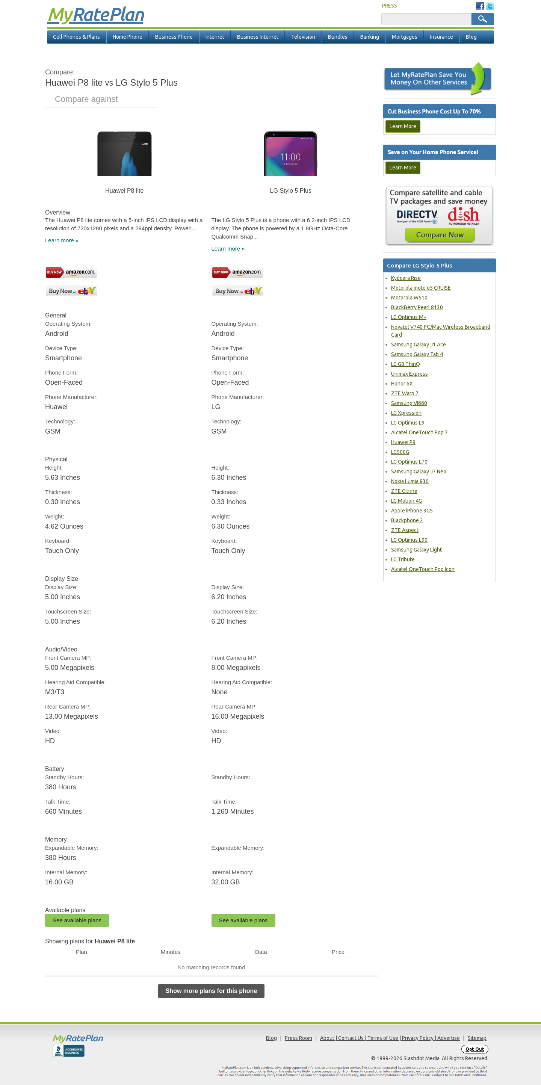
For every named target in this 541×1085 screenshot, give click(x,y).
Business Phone (174, 37)
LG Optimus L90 (409, 540)
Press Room (298, 1038)
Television (303, 37)
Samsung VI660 (409, 403)
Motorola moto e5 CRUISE (421, 288)
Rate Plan (95, 13)
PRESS (389, 6)
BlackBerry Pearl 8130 (417, 307)
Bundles (338, 37)
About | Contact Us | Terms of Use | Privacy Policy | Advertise (390, 1038)
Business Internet (257, 37)
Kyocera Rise (406, 278)
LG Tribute (403, 559)
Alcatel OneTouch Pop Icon (423, 569)
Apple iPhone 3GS (412, 511)
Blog (471, 37)
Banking (369, 37)
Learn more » (62, 240)
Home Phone (127, 37)
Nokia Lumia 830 (410, 481)
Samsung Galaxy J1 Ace (418, 345)
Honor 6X (402, 384)
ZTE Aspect (405, 530)
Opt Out (474, 1049)
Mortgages (404, 37)
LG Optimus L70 (409, 462)
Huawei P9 (403, 442)
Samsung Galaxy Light (416, 550)
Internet (215, 37)
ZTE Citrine (404, 491)
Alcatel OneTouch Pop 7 (419, 432)
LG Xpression (406, 413)
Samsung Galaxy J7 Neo (418, 471)
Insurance (441, 37)
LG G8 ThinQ (405, 364)
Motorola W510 (409, 298)
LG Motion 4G (406, 501)
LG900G (400, 452)
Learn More (403, 126)
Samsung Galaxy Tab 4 (417, 354)
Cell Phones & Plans (76, 37)
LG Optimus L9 (408, 423)
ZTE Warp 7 (405, 393)
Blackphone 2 (407, 520)
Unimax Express (409, 374)
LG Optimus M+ (408, 317)
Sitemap (477, 1038)
